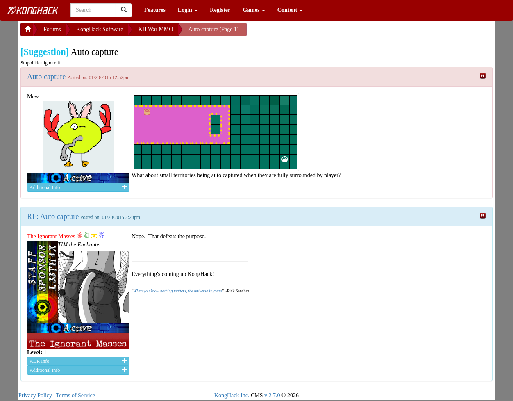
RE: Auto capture (53, 216)
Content (290, 10)
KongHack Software (99, 29)
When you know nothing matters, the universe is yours (177, 291)
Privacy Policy (35, 395)
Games (254, 10)
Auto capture (46, 77)
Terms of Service (75, 395)
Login (188, 10)
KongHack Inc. (232, 395)
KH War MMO (155, 29)
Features (155, 10)
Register (220, 10)
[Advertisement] (312, 33)
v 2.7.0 (272, 395)
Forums (52, 29)
